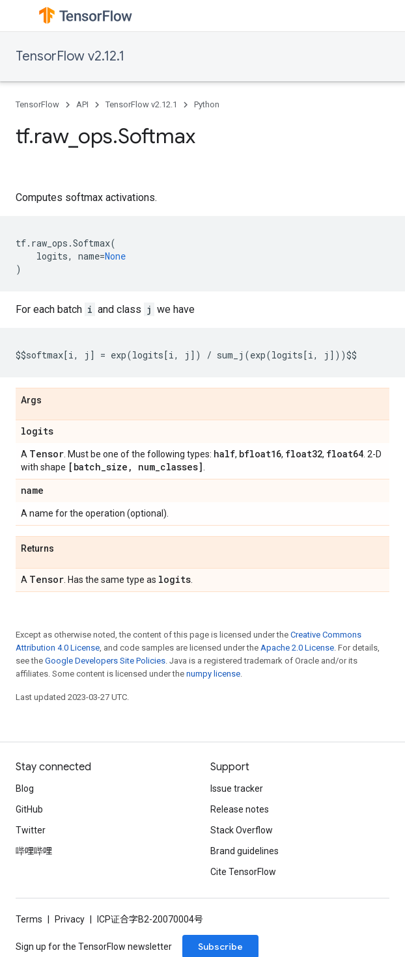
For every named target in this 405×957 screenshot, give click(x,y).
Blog (25, 788)
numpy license (213, 674)
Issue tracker (236, 788)
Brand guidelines (244, 851)
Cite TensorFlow (243, 872)
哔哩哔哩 (34, 851)
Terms (29, 919)
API (82, 104)
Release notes (239, 809)
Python (206, 104)
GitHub (29, 809)
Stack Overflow (241, 830)
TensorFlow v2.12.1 (70, 56)
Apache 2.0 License (297, 648)
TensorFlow (37, 104)
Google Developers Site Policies (105, 661)
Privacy (70, 919)
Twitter (31, 830)
